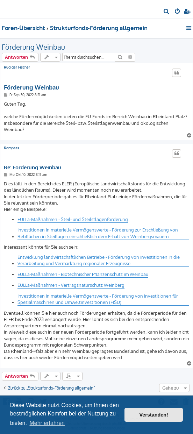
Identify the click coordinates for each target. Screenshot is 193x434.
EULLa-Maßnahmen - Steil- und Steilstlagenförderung (72, 219)
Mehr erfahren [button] (47, 423)
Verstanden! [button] (154, 415)
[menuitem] (166, 12)
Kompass (11, 148)
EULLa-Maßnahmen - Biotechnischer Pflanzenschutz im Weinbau (82, 274)
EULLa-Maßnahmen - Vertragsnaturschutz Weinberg (70, 285)
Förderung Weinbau (33, 46)
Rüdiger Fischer (17, 67)
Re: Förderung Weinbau (32, 167)
